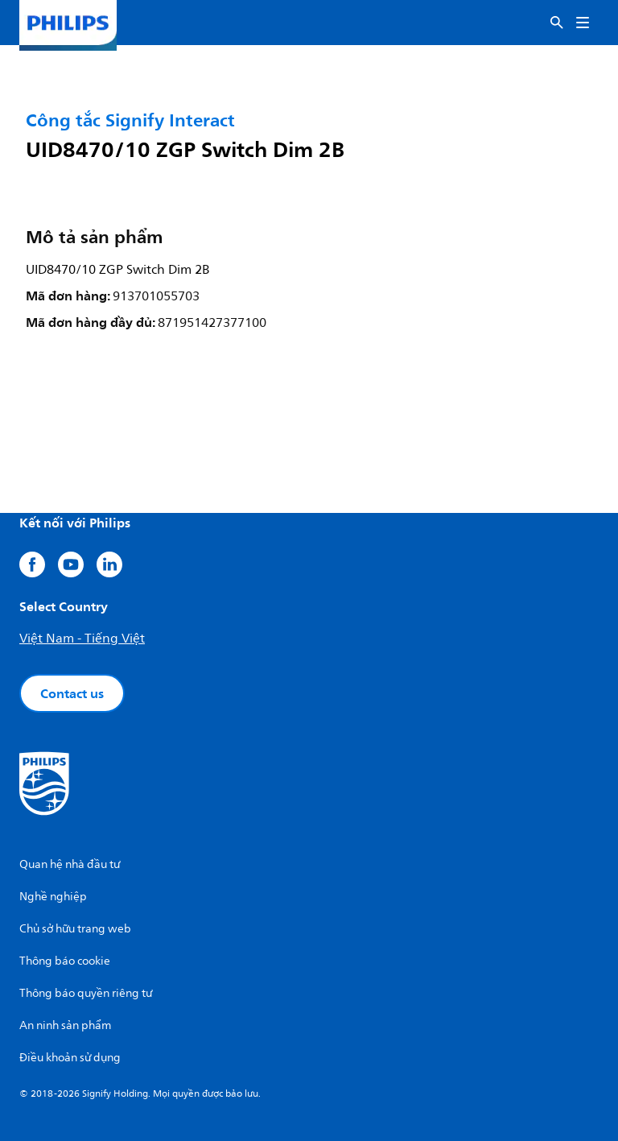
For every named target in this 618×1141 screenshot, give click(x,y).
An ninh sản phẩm (65, 1025)
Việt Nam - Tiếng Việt (82, 638)
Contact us (72, 693)
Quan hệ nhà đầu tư (69, 864)
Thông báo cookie (64, 961)
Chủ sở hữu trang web (75, 929)
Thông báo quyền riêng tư (85, 993)
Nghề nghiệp (53, 896)
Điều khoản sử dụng (70, 1057)
